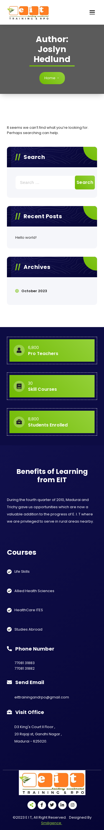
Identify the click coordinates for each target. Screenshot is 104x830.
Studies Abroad (28, 629)
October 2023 (34, 291)
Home (49, 78)
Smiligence (51, 823)
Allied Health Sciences (34, 590)
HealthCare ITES (28, 610)
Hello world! (26, 237)
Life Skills (22, 571)
